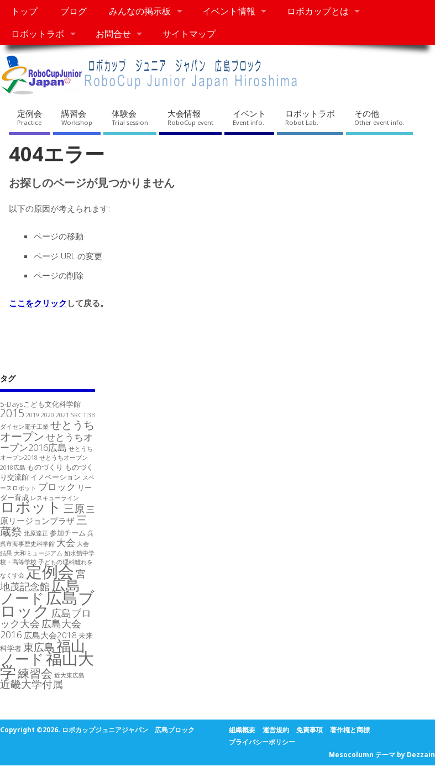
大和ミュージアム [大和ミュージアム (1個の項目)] (38, 553)
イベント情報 (228, 11)
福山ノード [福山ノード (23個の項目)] (42, 652)
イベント (249, 117)
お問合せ (113, 34)
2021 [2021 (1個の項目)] (62, 415)
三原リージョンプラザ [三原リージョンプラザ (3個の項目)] (47, 514)
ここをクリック (38, 302)
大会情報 (190, 117)
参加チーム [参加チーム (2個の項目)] (68, 533)
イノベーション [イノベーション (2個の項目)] (55, 477)
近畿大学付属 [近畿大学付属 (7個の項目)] (31, 683)
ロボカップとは (318, 11)
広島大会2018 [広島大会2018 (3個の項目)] (50, 635)
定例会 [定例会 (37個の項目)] (50, 571)
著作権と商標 (350, 729)
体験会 (130, 117)
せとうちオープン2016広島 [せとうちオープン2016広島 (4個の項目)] (46, 442)
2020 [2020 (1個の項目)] (47, 415)
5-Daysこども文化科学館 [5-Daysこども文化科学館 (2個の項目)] (40, 404)
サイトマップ (189, 34)
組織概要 (242, 729)
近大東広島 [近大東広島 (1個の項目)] (69, 675)
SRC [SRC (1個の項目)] (76, 415)
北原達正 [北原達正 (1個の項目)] (36, 533)
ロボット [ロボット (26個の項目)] (31, 506)
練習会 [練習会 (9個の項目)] (35, 673)
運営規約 (276, 729)
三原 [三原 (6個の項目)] (74, 508)
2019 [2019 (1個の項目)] (32, 415)
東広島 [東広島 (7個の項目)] (39, 646)
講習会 (76, 117)
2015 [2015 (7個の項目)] (12, 413)
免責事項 (309, 729)
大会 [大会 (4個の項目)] (65, 542)
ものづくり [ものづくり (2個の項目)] (45, 467)
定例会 (29, 117)
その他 (379, 117)
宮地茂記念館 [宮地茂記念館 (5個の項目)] (43, 580)
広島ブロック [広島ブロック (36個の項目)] (47, 604)
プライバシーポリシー (262, 742)
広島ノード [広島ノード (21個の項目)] (40, 591)
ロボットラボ (37, 34)
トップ (24, 11)
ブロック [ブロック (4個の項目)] (57, 486)
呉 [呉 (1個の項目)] (90, 533)
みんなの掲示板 (140, 11)
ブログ (73, 11)
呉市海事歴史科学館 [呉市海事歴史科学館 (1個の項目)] (27, 544)
